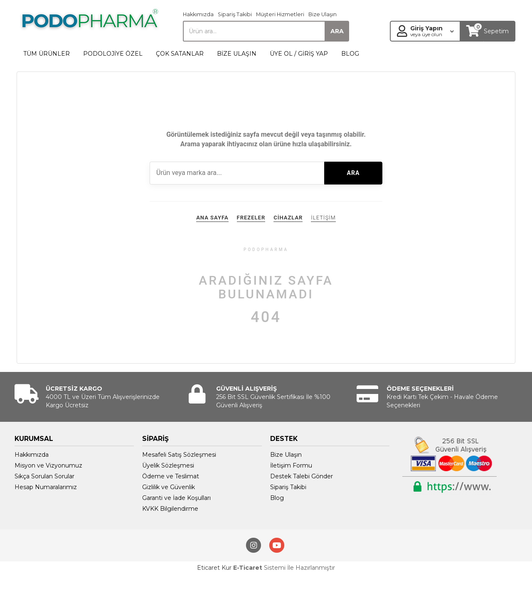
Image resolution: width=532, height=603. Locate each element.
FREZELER (251, 217)
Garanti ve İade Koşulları (176, 498)
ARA (353, 173)
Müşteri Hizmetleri (280, 14)
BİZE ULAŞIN (236, 53)
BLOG (350, 53)
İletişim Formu (291, 465)
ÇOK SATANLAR (180, 53)
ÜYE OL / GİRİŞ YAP (299, 53)
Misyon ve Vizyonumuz (48, 465)
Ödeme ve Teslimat (170, 476)
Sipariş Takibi (235, 14)
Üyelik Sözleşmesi (168, 465)
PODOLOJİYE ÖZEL (113, 53)
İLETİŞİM (323, 217)
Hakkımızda (198, 14)
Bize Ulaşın (322, 14)
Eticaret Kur (214, 567)
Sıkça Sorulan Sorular (44, 476)
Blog (277, 498)
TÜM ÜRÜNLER (46, 53)
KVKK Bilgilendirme (170, 508)
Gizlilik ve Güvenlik (168, 487)
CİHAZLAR (288, 217)
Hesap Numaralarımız (46, 487)
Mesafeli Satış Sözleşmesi (179, 454)
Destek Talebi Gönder (301, 476)
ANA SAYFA (212, 217)
